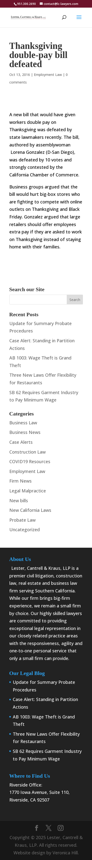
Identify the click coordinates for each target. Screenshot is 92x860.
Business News (24, 432)
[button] (79, 20)
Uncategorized (24, 529)
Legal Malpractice (27, 491)
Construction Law (27, 452)
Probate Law (22, 520)
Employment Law (48, 74)
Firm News (20, 481)
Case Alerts (21, 442)
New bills (18, 500)
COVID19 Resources (29, 461)
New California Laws (30, 510)
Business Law (23, 423)
